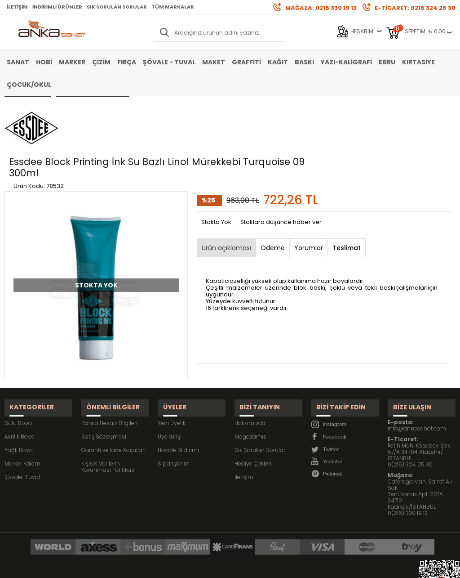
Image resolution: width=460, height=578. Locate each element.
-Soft (180, 566)
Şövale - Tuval (169, 62)
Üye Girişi (169, 375)
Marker (72, 62)
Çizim (101, 62)
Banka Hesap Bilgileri (109, 361)
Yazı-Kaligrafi (346, 62)
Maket (213, 62)
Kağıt (278, 62)
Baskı (304, 62)
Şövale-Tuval (22, 415)
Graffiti (246, 62)
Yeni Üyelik (172, 361)
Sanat (18, 62)
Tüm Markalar (172, 6)
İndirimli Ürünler (57, 6)
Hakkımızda (249, 361)
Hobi (44, 62)
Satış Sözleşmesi (103, 375)
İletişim (17, 6)
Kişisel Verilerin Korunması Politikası (108, 405)
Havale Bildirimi (178, 388)
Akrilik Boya (19, 375)
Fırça (126, 62)
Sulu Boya (18, 361)
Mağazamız (250, 375)
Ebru (387, 62)
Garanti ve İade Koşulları (113, 388)
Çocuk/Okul (29, 84)
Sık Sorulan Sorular (117, 6)
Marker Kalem (22, 402)
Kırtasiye (418, 62)
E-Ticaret (203, 566)
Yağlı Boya (18, 388)
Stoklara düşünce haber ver (281, 167)
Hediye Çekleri (252, 402)
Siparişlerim (174, 402)
